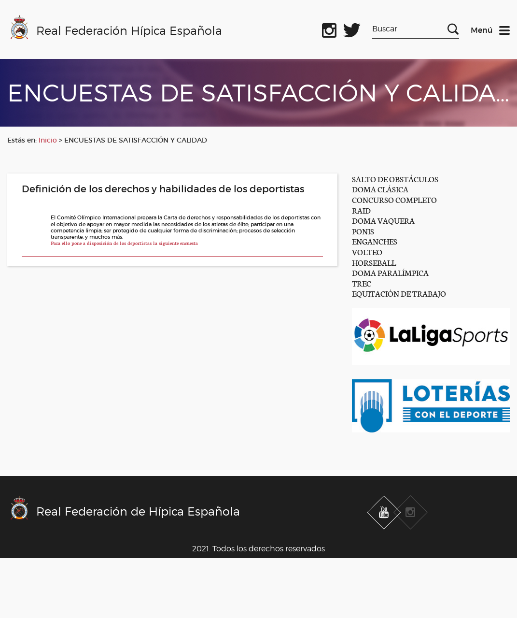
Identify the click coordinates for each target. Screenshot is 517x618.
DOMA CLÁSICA (380, 188)
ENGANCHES (374, 240)
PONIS (363, 230)
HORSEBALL (374, 262)
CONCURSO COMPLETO (394, 199)
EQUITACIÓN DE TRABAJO (399, 293)
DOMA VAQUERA (383, 220)
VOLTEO (367, 251)
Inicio (48, 140)
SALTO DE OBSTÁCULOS (395, 178)
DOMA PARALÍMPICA (390, 272)
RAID (361, 210)
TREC (361, 282)
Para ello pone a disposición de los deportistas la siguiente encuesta (124, 243)
